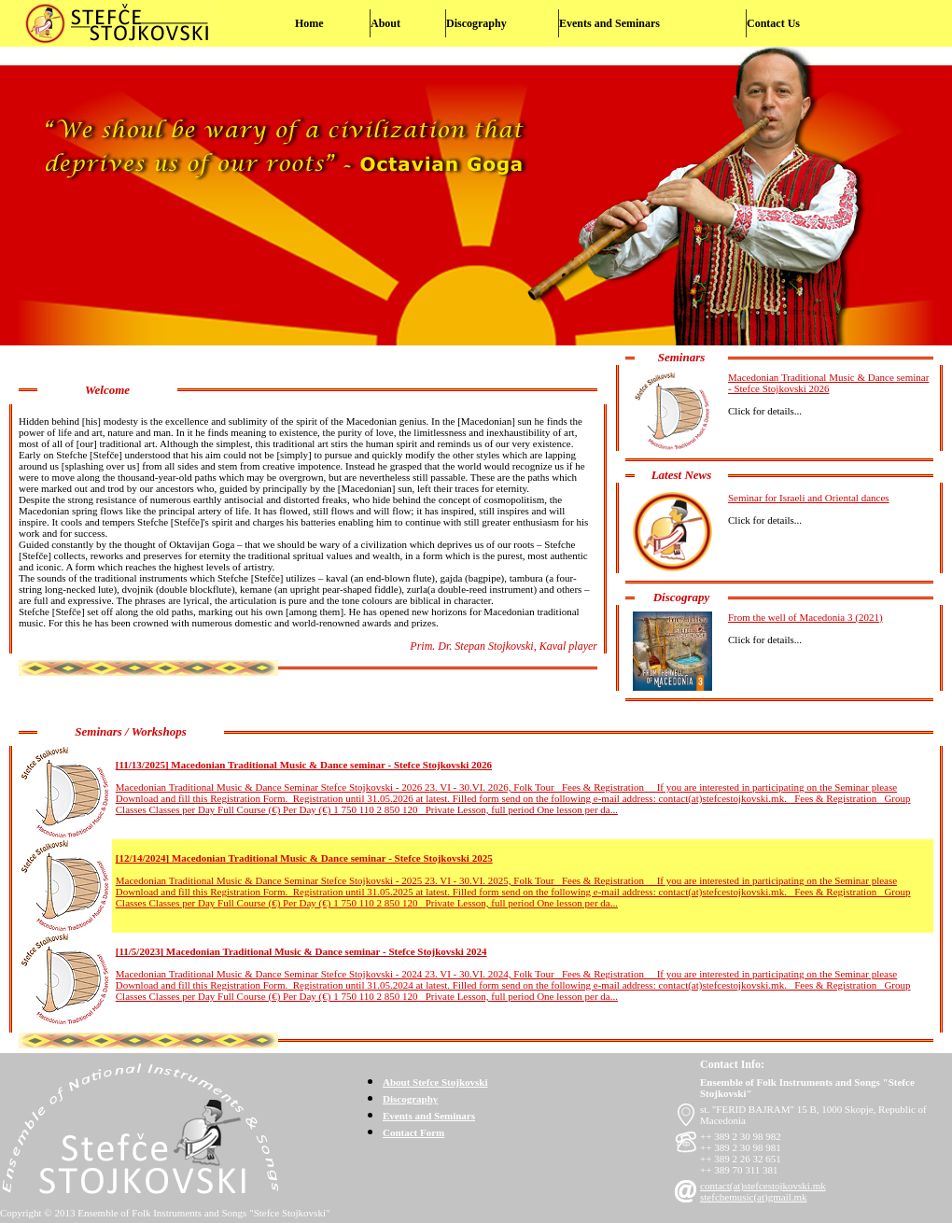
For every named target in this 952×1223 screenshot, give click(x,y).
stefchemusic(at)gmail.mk (753, 1196)
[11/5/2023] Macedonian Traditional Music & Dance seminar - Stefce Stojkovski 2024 (301, 951)
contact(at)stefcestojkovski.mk (763, 1185)
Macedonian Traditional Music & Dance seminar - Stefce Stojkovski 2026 (828, 383)
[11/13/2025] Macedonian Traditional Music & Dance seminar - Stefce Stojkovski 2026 (304, 764)
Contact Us (773, 23)
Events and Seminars (609, 23)
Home (309, 23)
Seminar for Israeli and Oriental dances (808, 497)
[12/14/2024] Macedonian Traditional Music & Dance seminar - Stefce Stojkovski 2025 (304, 858)
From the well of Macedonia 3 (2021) (805, 617)
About (385, 23)
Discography (476, 23)
